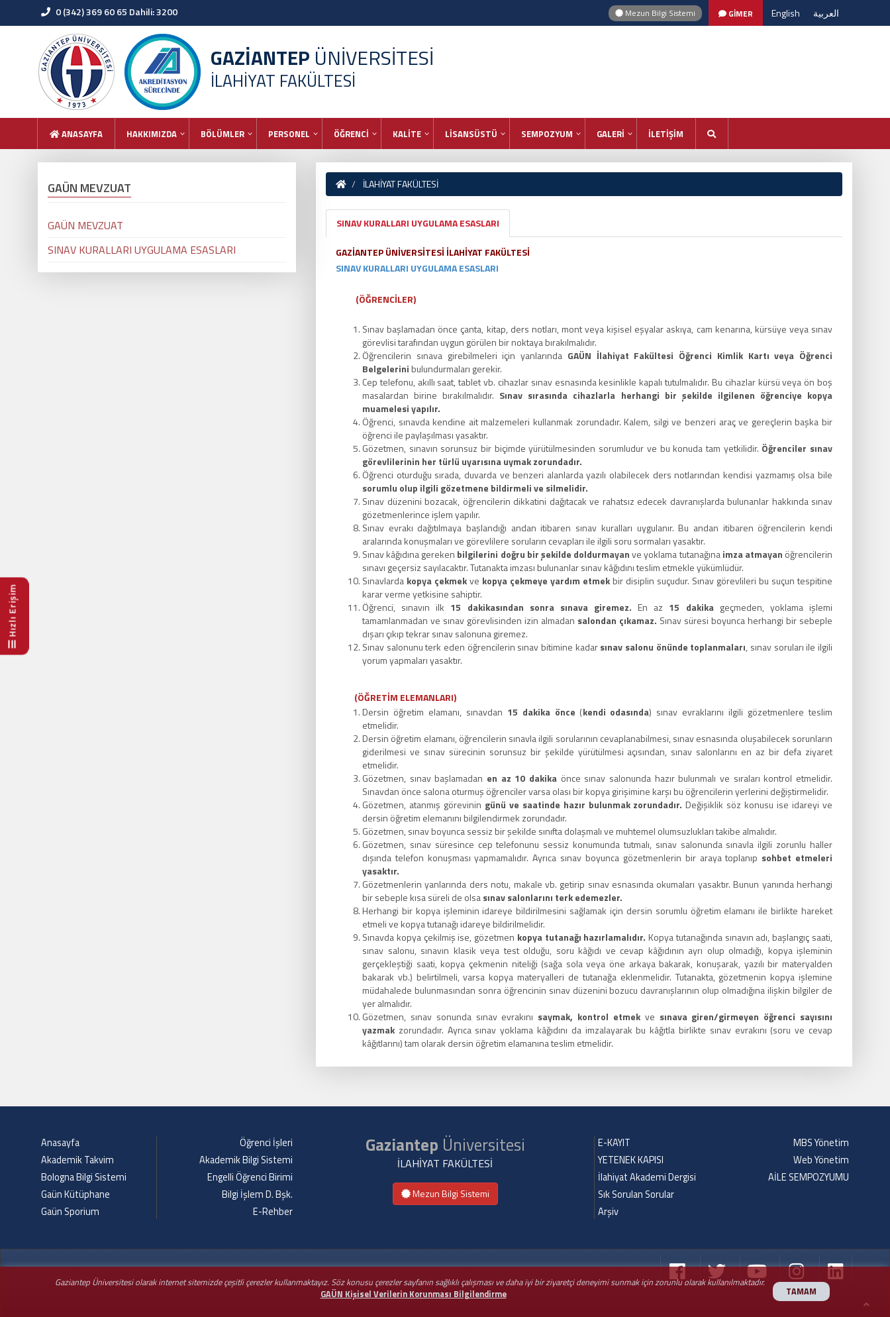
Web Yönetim (821, 1160)
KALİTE (407, 133)
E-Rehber (273, 1211)
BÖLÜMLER (222, 133)
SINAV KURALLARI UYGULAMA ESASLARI (417, 223)
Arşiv (608, 1211)
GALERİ (610, 133)
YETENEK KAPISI (631, 1160)
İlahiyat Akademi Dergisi (647, 1177)
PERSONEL (289, 133)
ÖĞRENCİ (351, 133)
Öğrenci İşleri (266, 1142)
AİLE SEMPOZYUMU (808, 1177)
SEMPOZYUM (547, 133)
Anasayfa (76, 133)
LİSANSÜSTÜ (471, 133)
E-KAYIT (614, 1142)
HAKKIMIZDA (151, 133)
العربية (826, 13)
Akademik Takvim (77, 1160)
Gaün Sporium (70, 1211)
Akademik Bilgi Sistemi (246, 1160)
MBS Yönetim (821, 1142)
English (785, 13)
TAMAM (801, 1291)
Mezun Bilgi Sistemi (655, 13)
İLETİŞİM (665, 133)
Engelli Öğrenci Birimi (250, 1177)
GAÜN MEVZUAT (85, 225)
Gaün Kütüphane (75, 1194)
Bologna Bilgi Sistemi (83, 1177)
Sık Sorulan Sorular (636, 1194)
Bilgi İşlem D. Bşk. (257, 1194)
